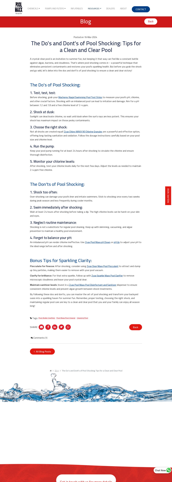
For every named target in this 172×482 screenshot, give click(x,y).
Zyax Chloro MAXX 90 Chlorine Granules (84, 131)
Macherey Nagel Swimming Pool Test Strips (81, 97)
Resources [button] (94, 8)
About (118, 8)
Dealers (109, 8)
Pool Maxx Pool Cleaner (65, 317)
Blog (57, 370)
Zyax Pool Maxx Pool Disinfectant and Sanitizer (93, 284)
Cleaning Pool (82, 317)
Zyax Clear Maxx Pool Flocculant (103, 266)
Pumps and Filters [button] (61, 8)
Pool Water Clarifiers (47, 317)
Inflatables (80, 8)
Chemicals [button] (42, 8)
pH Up (118, 242)
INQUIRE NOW (169, 196)
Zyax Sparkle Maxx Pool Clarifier (107, 275)
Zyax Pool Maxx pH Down (98, 242)
